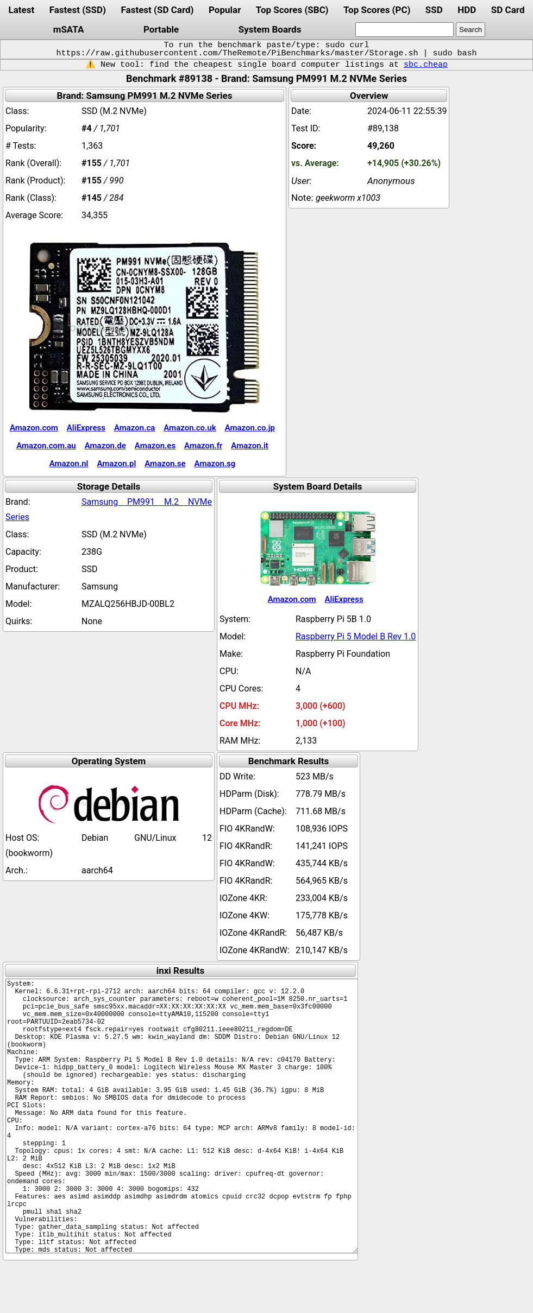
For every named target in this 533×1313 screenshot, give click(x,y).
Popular (225, 9)
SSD (434, 9)
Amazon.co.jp (250, 428)
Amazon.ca (134, 428)
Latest (21, 9)
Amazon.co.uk (190, 428)
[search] (404, 29)
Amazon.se (165, 463)
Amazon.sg (215, 463)
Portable (161, 29)
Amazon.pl (116, 463)
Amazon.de (105, 446)
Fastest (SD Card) (157, 9)
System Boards (270, 29)
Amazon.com (34, 428)
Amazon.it (249, 446)
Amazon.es (155, 446)
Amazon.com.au (46, 446)
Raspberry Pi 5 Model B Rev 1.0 (356, 636)
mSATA (68, 29)
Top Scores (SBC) (292, 9)
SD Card (508, 9)
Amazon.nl (69, 463)
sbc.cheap (426, 64)
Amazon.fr (203, 446)
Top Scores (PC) (376, 9)
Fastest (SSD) (77, 9)
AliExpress (86, 428)
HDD (466, 9)
